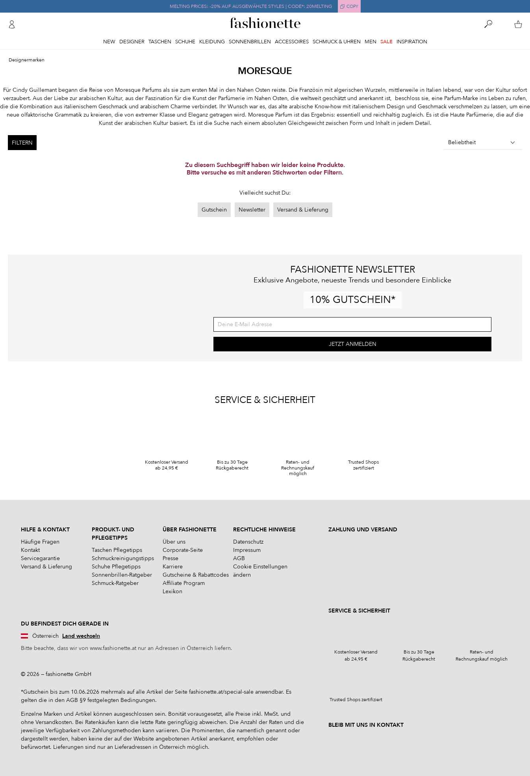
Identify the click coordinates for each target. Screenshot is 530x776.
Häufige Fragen (40, 542)
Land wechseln (81, 636)
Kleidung (212, 41)
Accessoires (292, 41)
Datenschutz (248, 542)
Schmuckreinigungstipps (123, 558)
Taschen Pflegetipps (117, 550)
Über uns (174, 542)
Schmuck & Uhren (337, 41)
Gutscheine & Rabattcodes (196, 575)
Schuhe (185, 41)
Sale (386, 41)
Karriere (173, 566)
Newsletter (252, 209)
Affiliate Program (184, 583)
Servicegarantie (40, 558)
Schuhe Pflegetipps (116, 566)
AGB (239, 558)
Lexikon (172, 591)
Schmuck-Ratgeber (115, 583)
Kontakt (30, 550)
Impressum (247, 550)
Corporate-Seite (183, 550)
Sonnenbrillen (250, 41)
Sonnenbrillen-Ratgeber (122, 575)
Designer (132, 41)
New (109, 41)
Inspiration (412, 41)
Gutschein (214, 209)
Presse (170, 558)
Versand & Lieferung (302, 209)
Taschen (159, 41)
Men (370, 41)
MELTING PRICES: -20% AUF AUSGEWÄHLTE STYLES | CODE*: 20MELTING (251, 6)
